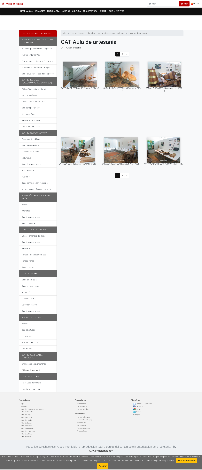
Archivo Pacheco (29, 292)
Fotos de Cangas (26, 423)
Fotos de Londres (83, 409)
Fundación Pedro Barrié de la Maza (37, 197)
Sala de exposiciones (31, 108)
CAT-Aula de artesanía (31, 370)
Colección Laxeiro (29, 305)
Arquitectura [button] (90, 11)
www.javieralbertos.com (101, 450)
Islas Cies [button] (40, 11)
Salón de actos (28, 267)
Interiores (26, 211)
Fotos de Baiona (26, 417)
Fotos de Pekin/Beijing (84, 420)
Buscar (184, 3)
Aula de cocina (28, 170)
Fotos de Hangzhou (83, 428)
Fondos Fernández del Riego (34, 255)
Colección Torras (29, 298)
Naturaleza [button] (53, 11)
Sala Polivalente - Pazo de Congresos (38, 74)
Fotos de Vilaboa (26, 434)
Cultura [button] (76, 11)
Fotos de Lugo (25, 415)
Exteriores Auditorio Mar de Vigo (36, 67)
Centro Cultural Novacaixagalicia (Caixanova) (37, 81)
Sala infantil (27, 348)
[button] (195, 3)
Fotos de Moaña (26, 426)
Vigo (22, 404)
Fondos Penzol (28, 261)
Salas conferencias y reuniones (35, 183)
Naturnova (26, 158)
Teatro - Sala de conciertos (33, 101)
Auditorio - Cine (28, 114)
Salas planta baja (29, 280)
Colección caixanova (30, 151)
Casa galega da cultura (34, 229)
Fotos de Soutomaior (28, 431)
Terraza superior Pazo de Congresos (37, 61)
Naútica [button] (66, 11)
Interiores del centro (30, 95)
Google (138, 409)
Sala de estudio (28, 330)
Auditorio (26, 177)
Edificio (25, 204)
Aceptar (102, 466)
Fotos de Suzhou (82, 431)
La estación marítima (31, 389)
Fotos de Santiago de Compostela (32, 409)
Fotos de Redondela (27, 428)
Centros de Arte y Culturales (36, 33)
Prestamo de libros (30, 342)
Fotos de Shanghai (83, 417)
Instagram (136, 415)
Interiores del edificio (30, 145)
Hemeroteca (27, 336)
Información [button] (26, 11)
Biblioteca (26, 248)
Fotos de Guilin (82, 425)
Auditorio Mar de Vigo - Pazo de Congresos (37, 41)
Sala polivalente (28, 223)
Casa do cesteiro (30, 376)
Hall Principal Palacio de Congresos (37, 48)
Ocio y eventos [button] (116, 11)
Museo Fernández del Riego (33, 236)
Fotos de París (82, 406)
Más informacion (186, 460)
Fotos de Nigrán (26, 420)
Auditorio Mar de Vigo (31, 55)
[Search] (163, 3)
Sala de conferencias (31, 126)
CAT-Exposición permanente (34, 364)
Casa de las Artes (30, 273)
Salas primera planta (31, 286)
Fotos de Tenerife (27, 412)
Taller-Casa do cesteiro (31, 383)
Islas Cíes (24, 406)
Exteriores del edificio (31, 139)
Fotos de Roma (82, 404)
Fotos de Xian (81, 423)
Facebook (139, 406)
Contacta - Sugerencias (144, 404)
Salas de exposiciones (31, 164)
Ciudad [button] (103, 11)
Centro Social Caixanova (34, 133)
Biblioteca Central (31, 317)
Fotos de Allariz (26, 437)
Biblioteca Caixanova (31, 120)
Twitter (138, 412)
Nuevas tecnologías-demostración (36, 189)
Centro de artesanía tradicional (32, 356)
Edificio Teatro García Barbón (34, 89)
